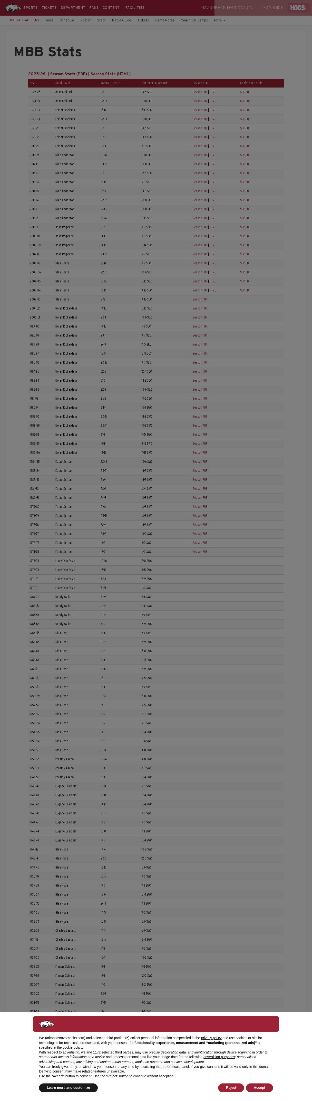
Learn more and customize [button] (68, 1088)
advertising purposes (219, 1057)
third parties (124, 1052)
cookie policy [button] (72, 1047)
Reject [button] (231, 1088)
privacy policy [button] (211, 1038)
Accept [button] (259, 1088)
